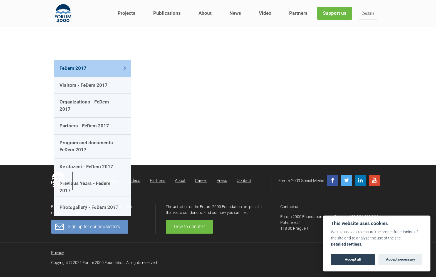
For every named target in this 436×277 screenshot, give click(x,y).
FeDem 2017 (73, 68)
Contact (244, 180)
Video (265, 16)
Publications (167, 16)
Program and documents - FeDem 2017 (88, 146)
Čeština (368, 16)
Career (201, 180)
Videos (134, 180)
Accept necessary (400, 259)
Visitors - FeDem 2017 (84, 85)
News (236, 16)
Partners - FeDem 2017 (84, 125)
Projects (127, 16)
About (205, 16)
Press (222, 180)
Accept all (353, 259)
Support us (335, 16)
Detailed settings (346, 244)
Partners (299, 16)
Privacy (57, 252)
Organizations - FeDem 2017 (84, 105)
